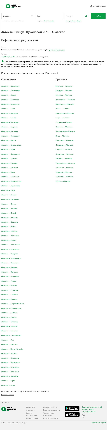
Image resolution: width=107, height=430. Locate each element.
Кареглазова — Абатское (65, 113)
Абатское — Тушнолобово (11, 335)
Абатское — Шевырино (10, 372)
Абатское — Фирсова (9, 344)
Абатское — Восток (8, 140)
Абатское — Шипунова (9, 376)
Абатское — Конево (8, 195)
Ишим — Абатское (62, 109)
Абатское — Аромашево (10, 86)
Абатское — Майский (9, 231)
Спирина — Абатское (64, 149)
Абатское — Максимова (10, 236)
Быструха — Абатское (64, 91)
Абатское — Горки (8, 149)
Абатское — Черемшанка (10, 363)
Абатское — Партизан (9, 272)
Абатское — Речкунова (9, 290)
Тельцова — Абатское (64, 159)
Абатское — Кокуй (8, 190)
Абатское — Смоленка (9, 295)
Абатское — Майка (8, 227)
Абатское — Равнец (8, 281)
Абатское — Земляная (9, 168)
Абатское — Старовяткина (11, 308)
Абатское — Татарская (9, 322)
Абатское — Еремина (9, 159)
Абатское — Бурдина (9, 127)
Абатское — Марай (8, 240)
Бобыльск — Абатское (64, 86)
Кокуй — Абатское (62, 118)
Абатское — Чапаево (9, 353)
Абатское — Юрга (8, 381)
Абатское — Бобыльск (9, 113)
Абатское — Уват (7, 340)
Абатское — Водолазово (10, 136)
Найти (98, 16)
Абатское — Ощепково (9, 263)
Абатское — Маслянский (10, 245)
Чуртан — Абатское (63, 181)
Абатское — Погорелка (10, 276)
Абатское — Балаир (8, 95)
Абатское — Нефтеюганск (11, 258)
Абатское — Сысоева (9, 313)
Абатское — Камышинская (11, 181)
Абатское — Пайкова (9, 267)
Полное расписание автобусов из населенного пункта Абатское (25, 391)
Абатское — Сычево (8, 317)
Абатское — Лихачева (9, 217)
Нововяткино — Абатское (65, 131)
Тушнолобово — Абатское (65, 163)
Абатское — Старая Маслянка (12, 304)
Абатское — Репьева (9, 285)
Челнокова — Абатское (64, 177)
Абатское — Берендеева (10, 104)
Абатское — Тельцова (9, 326)
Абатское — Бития (8, 109)
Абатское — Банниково (10, 100)
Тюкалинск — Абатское (64, 168)
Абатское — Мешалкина (10, 249)
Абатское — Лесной (8, 213)
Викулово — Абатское (64, 95)
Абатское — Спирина (9, 299)
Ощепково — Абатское (64, 140)
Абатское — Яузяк (8, 385)
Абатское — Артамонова (10, 91)
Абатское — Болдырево (10, 122)
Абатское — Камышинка (10, 177)
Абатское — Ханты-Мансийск (12, 349)
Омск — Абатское (62, 136)
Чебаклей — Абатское (64, 172)
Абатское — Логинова (9, 222)
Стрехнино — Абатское (64, 154)
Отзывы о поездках (50, 418)
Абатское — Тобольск (9, 331)
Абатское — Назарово (9, 254)
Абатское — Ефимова (9, 163)
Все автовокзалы (7, 395)
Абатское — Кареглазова (10, 186)
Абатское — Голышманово (11, 145)
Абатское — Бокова (8, 118)
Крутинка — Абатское (64, 122)
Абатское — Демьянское (10, 154)
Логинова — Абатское (64, 127)
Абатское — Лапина (8, 204)
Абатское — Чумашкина (10, 367)
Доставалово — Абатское (65, 100)
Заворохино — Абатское (65, 104)
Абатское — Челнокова (10, 358)
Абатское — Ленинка (9, 208)
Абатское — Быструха (9, 131)
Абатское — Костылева (10, 199)
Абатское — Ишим (8, 172)
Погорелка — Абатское (64, 145)
